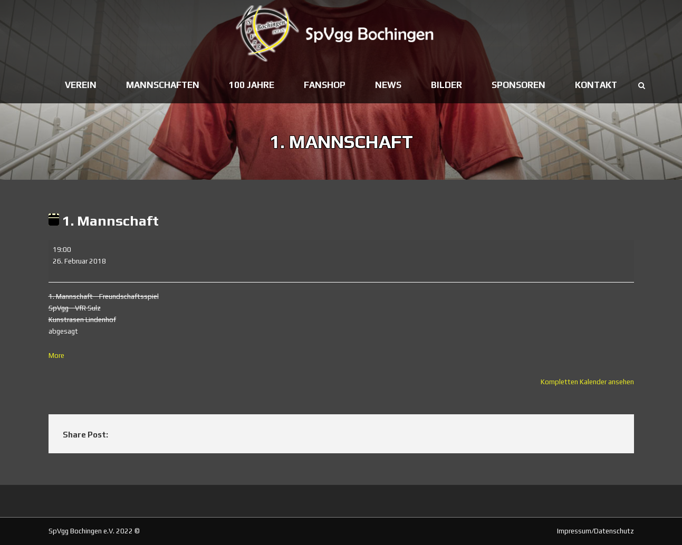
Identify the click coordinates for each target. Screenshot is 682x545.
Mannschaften (162, 85)
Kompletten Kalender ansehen (587, 382)
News (388, 85)
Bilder (446, 85)
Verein (81, 85)
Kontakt (596, 85)
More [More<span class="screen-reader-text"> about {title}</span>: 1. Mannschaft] (56, 355)
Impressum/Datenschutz (595, 531)
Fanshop (324, 85)
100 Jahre (251, 85)
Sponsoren (518, 85)
